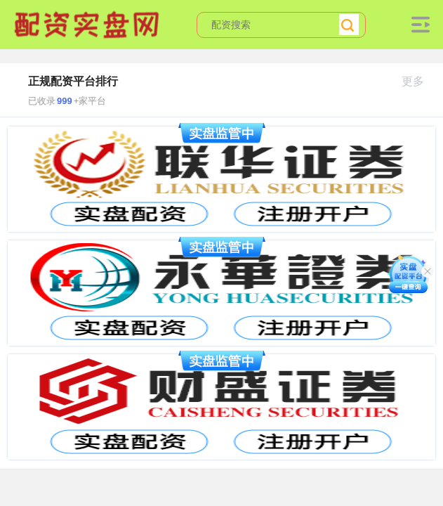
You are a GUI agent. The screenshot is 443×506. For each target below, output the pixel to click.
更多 (419, 81)
